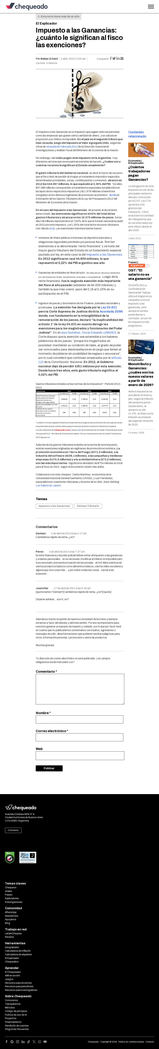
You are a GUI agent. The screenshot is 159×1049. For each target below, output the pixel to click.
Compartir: (103, 58)
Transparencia (12, 1004)
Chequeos (10, 887)
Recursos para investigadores (21, 990)
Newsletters (11, 916)
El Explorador (12, 958)
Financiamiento (13, 1022)
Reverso (9, 937)
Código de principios (16, 1011)
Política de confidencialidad (131, 1042)
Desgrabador (12, 947)
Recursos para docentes (18, 983)
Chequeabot (12, 961)
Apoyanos (10, 919)
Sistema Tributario (88, 506)
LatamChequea (13, 933)
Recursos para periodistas (19, 986)
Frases (132, 262)
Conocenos (11, 1000)
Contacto (13, 830)
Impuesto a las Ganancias (54, 506)
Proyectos (10, 1018)
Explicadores (12, 898)
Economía (134, 161)
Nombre (43, 713)
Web (39, 749)
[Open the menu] (151, 7)
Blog (7, 923)
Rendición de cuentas (17, 1025)
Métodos (10, 1007)
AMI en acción (12, 975)
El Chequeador (13, 972)
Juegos (9, 979)
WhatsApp (11, 912)
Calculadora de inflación (18, 951)
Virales (8, 891)
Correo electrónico (52, 731)
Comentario (46, 671)
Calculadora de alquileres (18, 954)
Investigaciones (13, 902)
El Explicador (46, 23)
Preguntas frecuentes (17, 1029)
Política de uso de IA (16, 1015)
